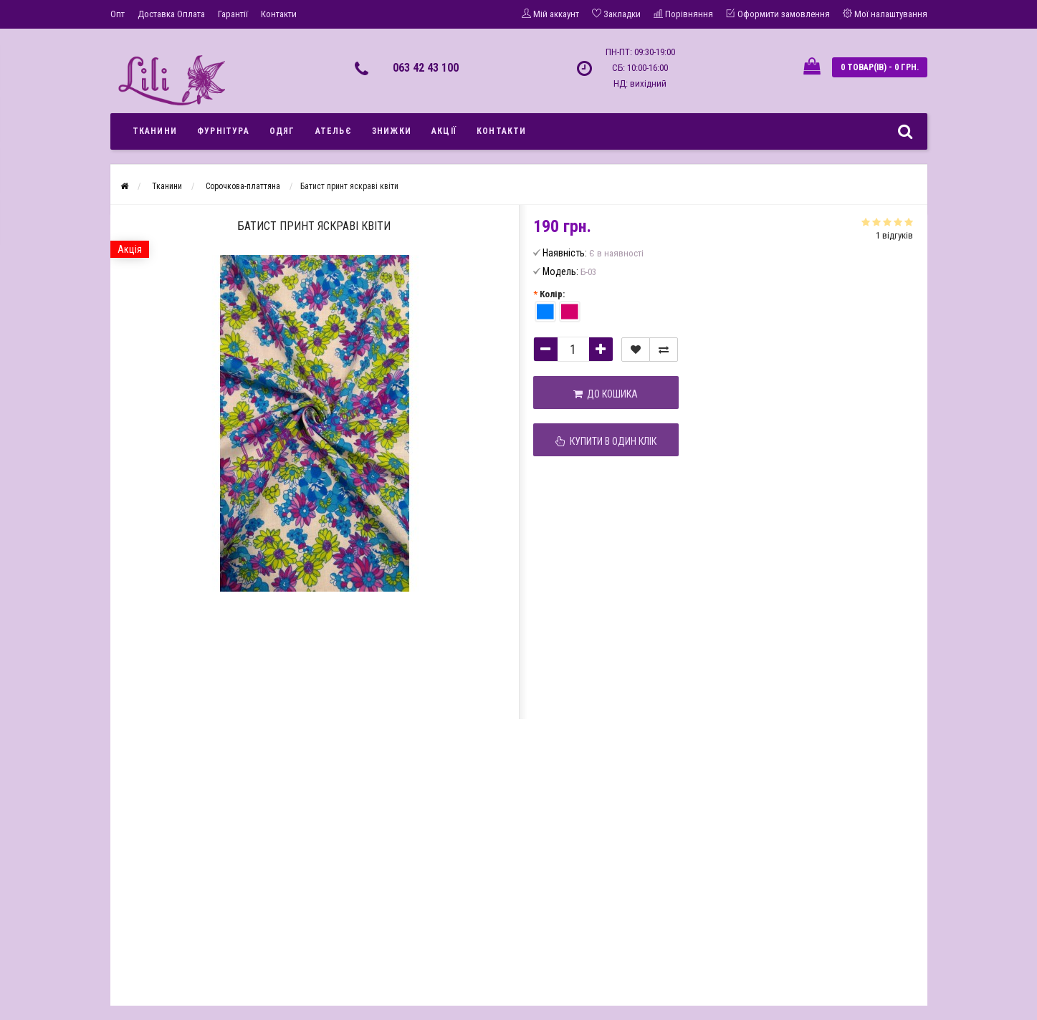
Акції (444, 131)
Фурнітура (223, 131)
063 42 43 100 (426, 67)
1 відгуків (894, 235)
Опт (117, 14)
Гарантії (233, 14)
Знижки (391, 131)
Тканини (155, 131)
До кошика (605, 394)
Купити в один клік (605, 441)
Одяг (282, 131)
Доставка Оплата (171, 14)
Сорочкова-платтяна (243, 186)
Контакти (279, 14)
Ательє (333, 131)
